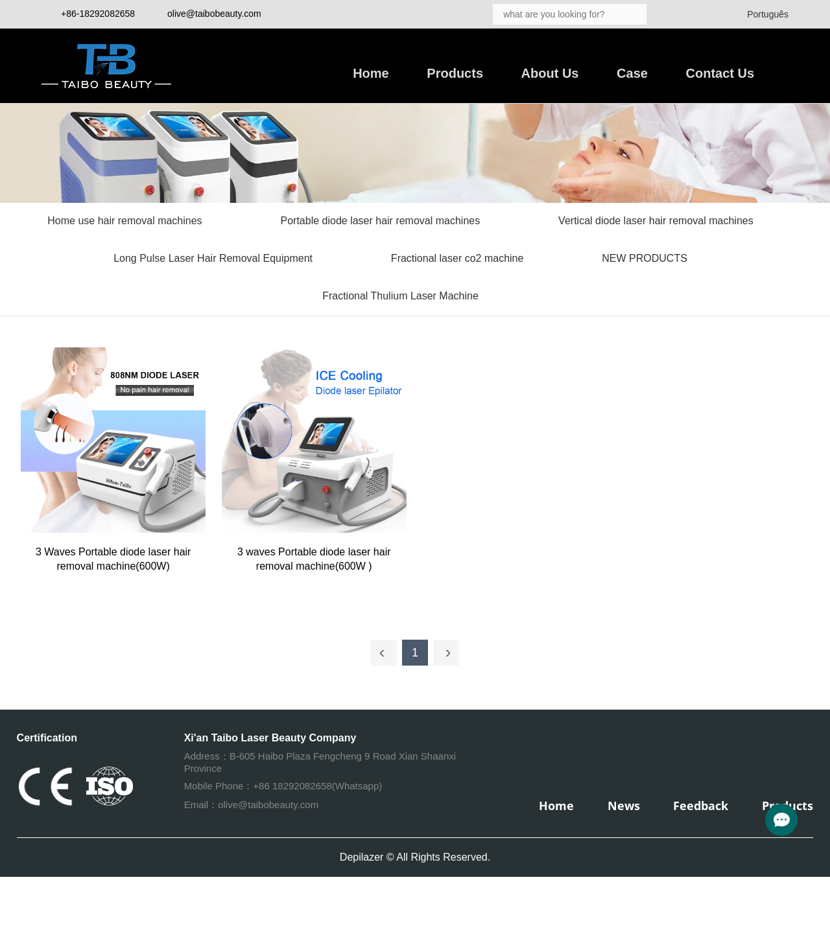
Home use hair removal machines (124, 220)
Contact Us (720, 73)
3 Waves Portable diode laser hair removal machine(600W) (113, 559)
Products (455, 73)
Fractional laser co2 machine (457, 258)
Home (371, 73)
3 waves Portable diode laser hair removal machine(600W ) (314, 559)
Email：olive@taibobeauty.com (251, 804)
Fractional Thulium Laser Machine (400, 295)
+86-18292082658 (98, 13)
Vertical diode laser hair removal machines (655, 220)
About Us (550, 73)
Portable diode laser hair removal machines (380, 220)
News (624, 805)
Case (632, 73)
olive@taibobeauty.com (214, 13)
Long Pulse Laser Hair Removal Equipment (213, 258)
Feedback (700, 805)
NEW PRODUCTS (644, 258)
